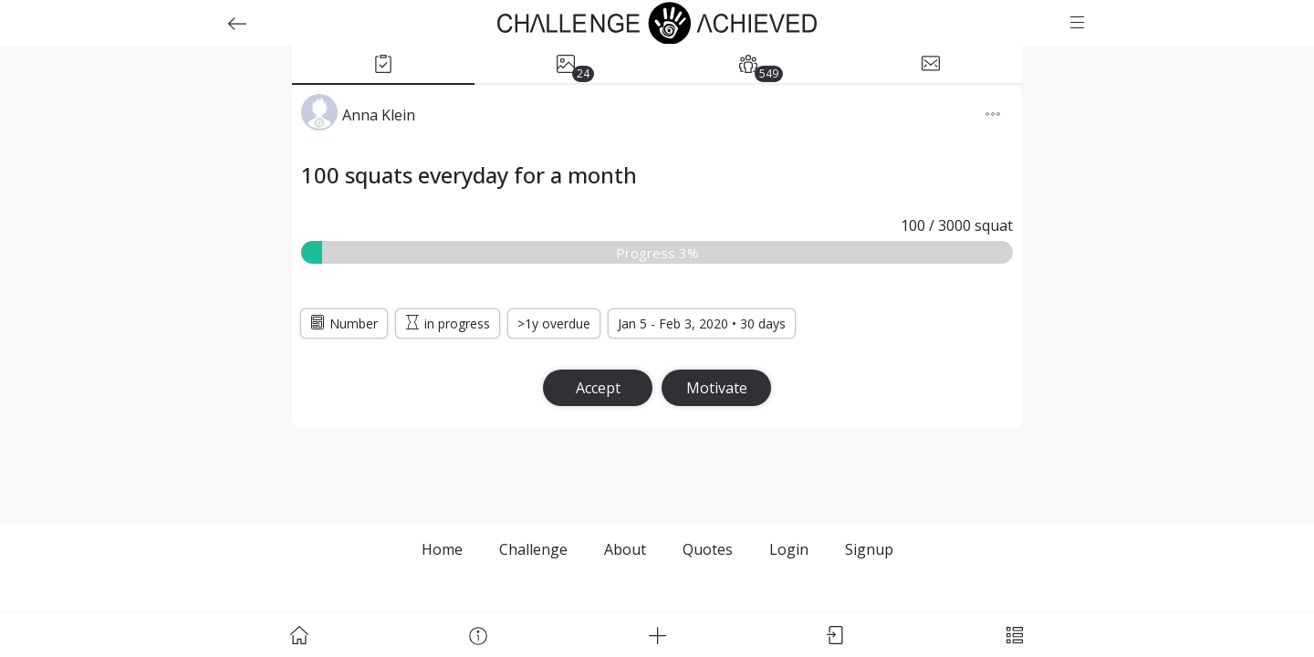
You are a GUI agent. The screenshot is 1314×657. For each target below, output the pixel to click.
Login (788, 549)
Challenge (533, 549)
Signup (869, 549)
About (625, 549)
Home (442, 549)
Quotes (708, 549)
